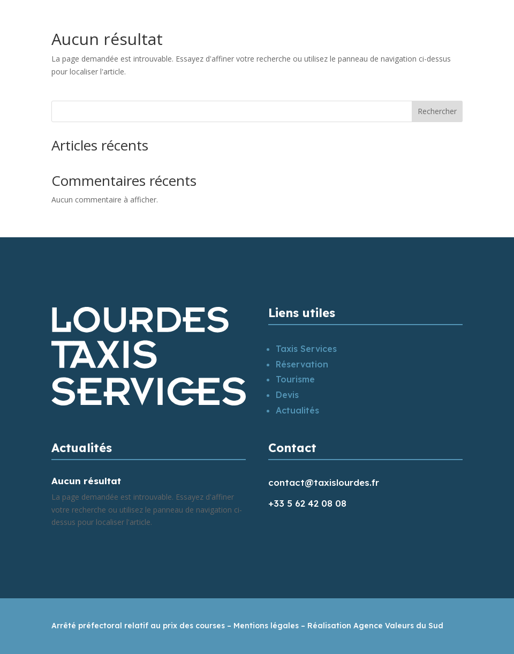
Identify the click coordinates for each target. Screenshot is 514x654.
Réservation (302, 364)
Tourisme (295, 379)
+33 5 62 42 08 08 (307, 503)
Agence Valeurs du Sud (398, 625)
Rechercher (437, 111)
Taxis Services (306, 348)
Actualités (297, 410)
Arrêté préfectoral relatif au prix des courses (138, 625)
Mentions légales (266, 625)
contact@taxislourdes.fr (323, 482)
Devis (287, 394)
